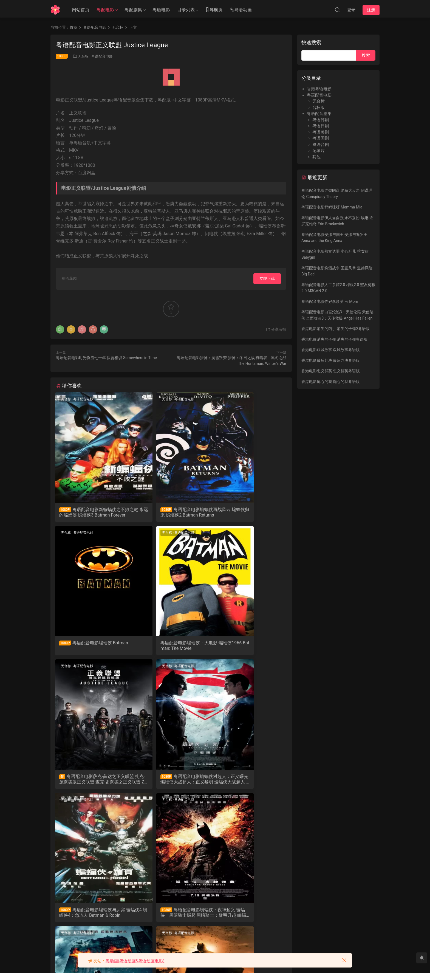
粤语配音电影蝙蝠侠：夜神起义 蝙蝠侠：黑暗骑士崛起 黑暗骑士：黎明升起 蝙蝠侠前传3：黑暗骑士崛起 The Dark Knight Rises (171, 782)
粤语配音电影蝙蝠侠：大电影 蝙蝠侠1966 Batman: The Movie (91, 647)
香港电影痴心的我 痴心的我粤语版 (330, 381)
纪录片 (318, 150)
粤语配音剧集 (319, 113)
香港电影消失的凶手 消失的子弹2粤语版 (335, 328)
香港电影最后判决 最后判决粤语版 (330, 360)
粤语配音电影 (102, 56)
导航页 (214, 10)
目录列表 (186, 9)
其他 (316, 156)
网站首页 (80, 9)
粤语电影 (161, 9)
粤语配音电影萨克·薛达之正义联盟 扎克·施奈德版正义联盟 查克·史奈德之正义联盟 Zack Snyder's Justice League (171, 647)
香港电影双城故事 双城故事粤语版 (330, 350)
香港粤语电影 (319, 88)
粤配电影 (105, 9)
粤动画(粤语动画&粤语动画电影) (135, 960)
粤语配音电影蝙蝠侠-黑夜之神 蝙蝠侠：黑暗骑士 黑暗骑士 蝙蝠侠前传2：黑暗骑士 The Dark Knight (249, 782)
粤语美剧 (320, 132)
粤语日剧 (320, 125)
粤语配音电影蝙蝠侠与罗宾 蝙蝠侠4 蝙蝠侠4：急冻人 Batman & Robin (91, 782)
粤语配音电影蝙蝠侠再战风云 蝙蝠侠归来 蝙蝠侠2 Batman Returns (171, 512)
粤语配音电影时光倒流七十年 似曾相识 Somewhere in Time (106, 358)
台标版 (318, 107)
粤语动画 (241, 10)
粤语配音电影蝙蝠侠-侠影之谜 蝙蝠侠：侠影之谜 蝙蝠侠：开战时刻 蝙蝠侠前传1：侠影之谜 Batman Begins (92, 917)
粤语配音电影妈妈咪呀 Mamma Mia (331, 207)
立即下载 (267, 278)
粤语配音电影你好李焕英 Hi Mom (329, 301)
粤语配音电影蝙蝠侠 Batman (249, 512)
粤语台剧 (320, 144)
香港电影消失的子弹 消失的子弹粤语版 (334, 339)
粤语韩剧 (320, 119)
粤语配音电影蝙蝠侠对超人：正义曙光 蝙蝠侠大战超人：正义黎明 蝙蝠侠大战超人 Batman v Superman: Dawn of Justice (249, 647)
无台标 (83, 56)
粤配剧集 (133, 9)
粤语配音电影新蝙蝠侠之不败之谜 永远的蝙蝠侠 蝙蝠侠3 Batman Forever (91, 512)
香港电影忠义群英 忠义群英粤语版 (330, 371)
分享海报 (276, 329)
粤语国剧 (320, 138)
